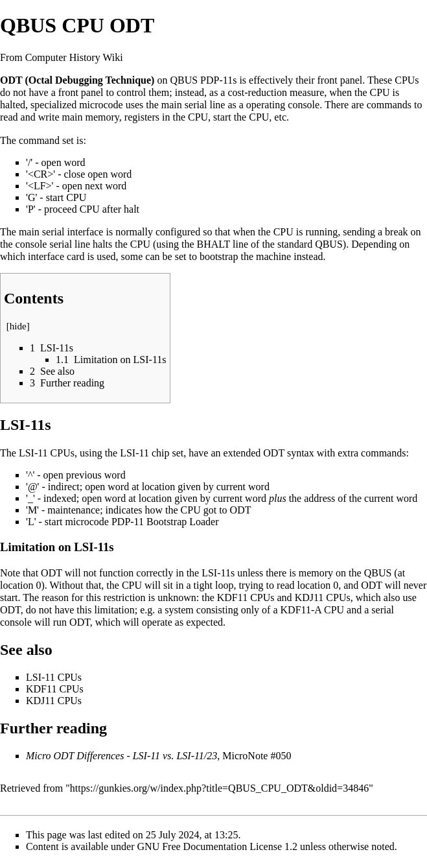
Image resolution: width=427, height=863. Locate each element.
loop (224, 585)
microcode (101, 104)
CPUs (407, 80)
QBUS (184, 80)
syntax (300, 452)
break (396, 231)
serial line (205, 104)
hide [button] (18, 326)
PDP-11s (218, 80)
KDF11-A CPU (313, 609)
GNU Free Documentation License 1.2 (217, 846)
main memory (90, 117)
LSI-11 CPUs (47, 452)
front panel (340, 80)
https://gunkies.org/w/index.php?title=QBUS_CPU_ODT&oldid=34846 (219, 788)
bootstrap (219, 256)
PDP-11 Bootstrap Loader (165, 521)
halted (12, 104)
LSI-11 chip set (151, 452)
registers (141, 117)
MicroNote (245, 755)
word (75, 162)
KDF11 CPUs (246, 597)
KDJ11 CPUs (323, 597)
